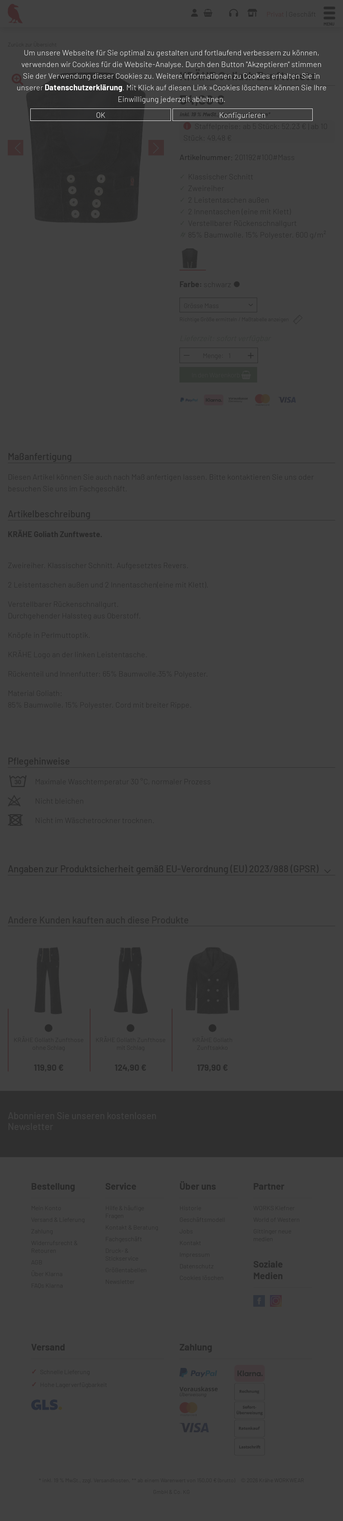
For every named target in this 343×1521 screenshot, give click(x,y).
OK (100, 114)
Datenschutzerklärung (83, 87)
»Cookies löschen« (241, 87)
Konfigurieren (242, 114)
